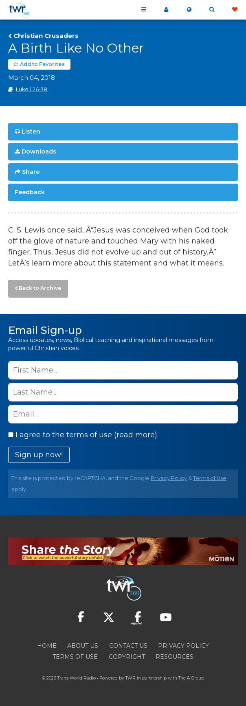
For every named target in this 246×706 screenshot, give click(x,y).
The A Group (191, 678)
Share (31, 171)
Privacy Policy (169, 478)
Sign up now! (39, 454)
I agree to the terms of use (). (83, 434)
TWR (130, 678)
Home (47, 645)
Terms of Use (209, 478)
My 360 (166, 10)
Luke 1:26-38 (31, 89)
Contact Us (128, 645)
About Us (82, 645)
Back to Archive (40, 288)
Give (234, 10)
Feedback (30, 192)
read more (135, 434)
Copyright (127, 656)
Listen (31, 131)
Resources (174, 656)
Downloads (39, 151)
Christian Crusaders (46, 35)
